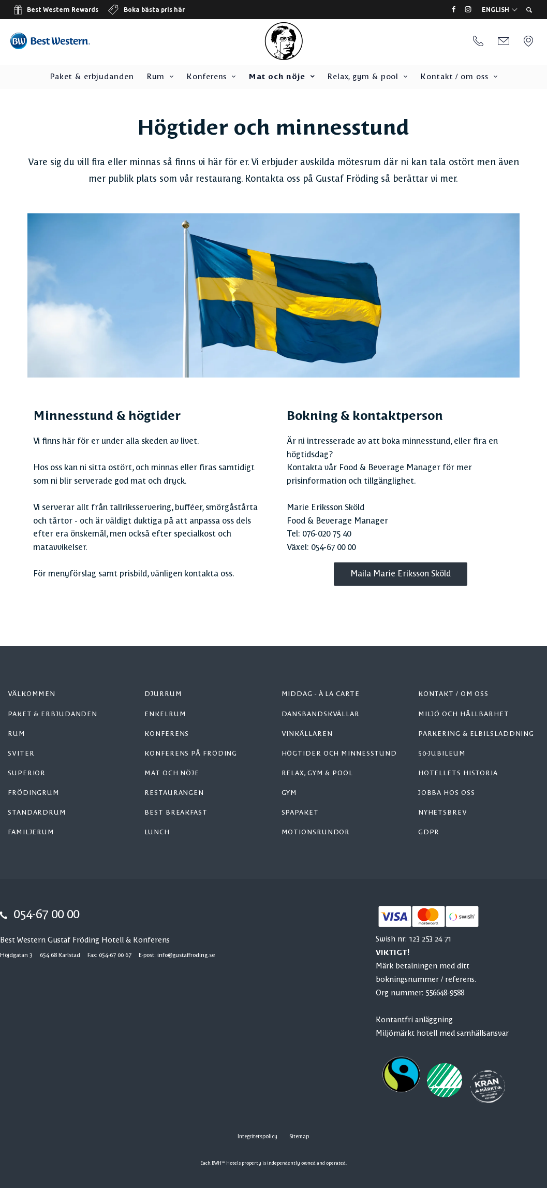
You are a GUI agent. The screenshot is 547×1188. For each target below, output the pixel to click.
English (499, 10)
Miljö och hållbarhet (463, 714)
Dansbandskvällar (321, 714)
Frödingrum (34, 793)
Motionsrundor (316, 832)
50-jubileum (442, 753)
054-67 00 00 (46, 915)
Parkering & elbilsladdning (476, 734)
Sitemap (299, 1136)
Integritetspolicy (257, 1136)
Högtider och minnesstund (339, 753)
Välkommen (31, 694)
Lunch (157, 832)
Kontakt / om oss (454, 77)
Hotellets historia (458, 773)
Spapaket (300, 812)
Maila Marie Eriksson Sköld (400, 574)
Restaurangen (174, 793)
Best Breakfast (176, 812)
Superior (27, 773)
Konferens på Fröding (190, 753)
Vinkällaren (307, 734)
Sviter (21, 753)
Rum (155, 77)
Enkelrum (165, 714)
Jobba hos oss (446, 793)
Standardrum (37, 812)
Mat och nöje (276, 77)
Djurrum (163, 694)
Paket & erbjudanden (92, 77)
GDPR (429, 832)
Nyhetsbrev (442, 812)
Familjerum (31, 832)
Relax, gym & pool (362, 77)
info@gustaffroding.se (186, 955)
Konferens (206, 77)
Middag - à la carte (321, 694)
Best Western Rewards (62, 9)
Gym (290, 793)
